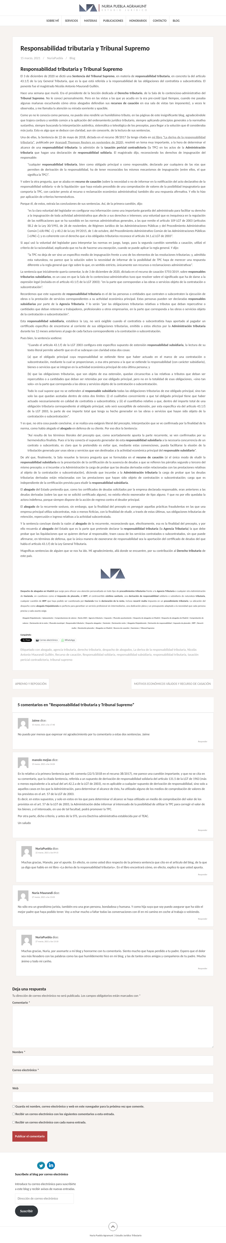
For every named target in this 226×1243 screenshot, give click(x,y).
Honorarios (138, 21)
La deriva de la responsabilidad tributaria (160, 650)
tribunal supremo (61, 660)
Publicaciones (113, 21)
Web (15, 1088)
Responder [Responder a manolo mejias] (202, 830)
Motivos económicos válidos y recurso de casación (172, 684)
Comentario (21, 1003)
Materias (90, 21)
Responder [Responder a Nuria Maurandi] (202, 919)
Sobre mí (52, 21)
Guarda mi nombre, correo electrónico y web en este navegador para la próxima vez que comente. (79, 1106)
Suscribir (26, 1211)
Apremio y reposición (30, 684)
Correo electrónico (25, 1070)
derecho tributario (89, 650)
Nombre (18, 1052)
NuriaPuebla (55, 58)
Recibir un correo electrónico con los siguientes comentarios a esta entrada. (65, 1114)
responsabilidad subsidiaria (134, 655)
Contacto (159, 21)
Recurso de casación (68, 655)
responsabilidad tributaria (170, 655)
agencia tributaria (64, 650)
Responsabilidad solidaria (99, 655)
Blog (176, 21)
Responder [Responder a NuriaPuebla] (202, 874)
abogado (46, 650)
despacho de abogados (117, 650)
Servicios (71, 21)
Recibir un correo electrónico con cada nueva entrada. (50, 1122)
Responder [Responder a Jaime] (202, 741)
